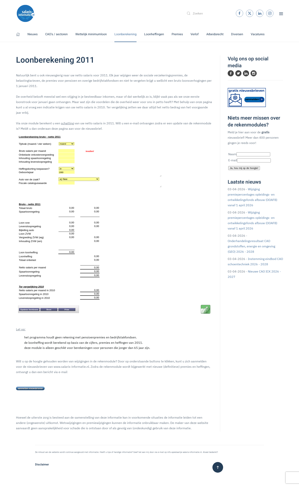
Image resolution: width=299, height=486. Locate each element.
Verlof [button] (194, 34)
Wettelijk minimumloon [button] (91, 34)
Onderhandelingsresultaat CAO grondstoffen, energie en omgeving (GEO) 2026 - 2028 (251, 246)
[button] (281, 13)
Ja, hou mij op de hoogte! (244, 168)
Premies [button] (177, 34)
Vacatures (257, 34)
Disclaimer (42, 464)
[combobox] (207, 13)
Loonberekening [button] (125, 34)
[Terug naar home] (25, 13)
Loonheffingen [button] (154, 34)
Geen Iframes (114, 229)
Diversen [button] (237, 34)
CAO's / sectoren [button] (56, 34)
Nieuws (32, 34)
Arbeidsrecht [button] (214, 34)
